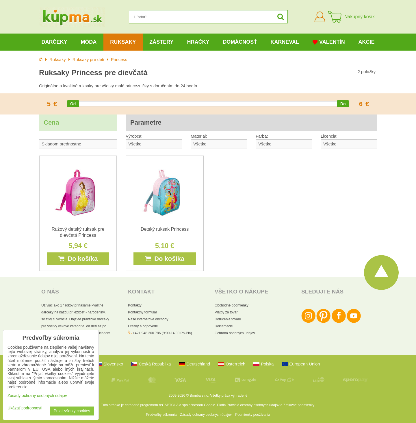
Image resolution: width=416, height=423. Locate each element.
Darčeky (54, 42)
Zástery (161, 42)
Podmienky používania (252, 415)
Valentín (329, 42)
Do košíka (78, 258)
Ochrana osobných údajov (235, 333)
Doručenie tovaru (228, 319)
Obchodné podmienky (231, 305)
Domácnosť (240, 42)
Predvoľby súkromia (161, 415)
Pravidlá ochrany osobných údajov (253, 405)
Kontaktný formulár (142, 312)
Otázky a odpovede (143, 326)
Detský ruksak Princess (165, 229)
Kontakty (135, 305)
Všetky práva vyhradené (228, 396)
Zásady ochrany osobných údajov (206, 415)
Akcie (367, 42)
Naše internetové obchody (148, 319)
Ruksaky (123, 42)
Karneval (284, 42)
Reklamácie (224, 326)
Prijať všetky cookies (72, 411)
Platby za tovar (226, 312)
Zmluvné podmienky (298, 405)
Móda (88, 42)
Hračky (198, 42)
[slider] (73, 103)
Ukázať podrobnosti (25, 408)
